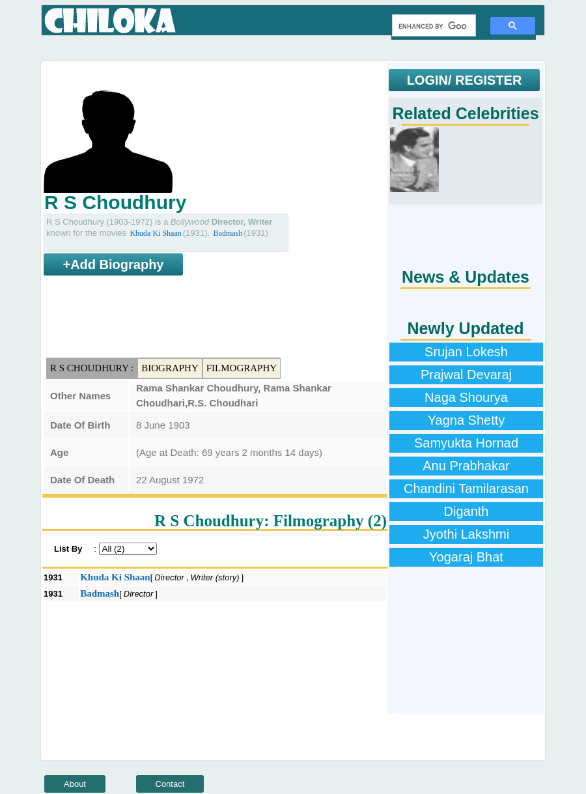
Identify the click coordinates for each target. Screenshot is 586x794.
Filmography (241, 368)
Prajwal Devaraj (466, 374)
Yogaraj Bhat (466, 557)
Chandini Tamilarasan (466, 488)
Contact (170, 784)
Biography (170, 368)
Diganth (466, 511)
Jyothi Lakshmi (466, 534)
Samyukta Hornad (466, 443)
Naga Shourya (466, 397)
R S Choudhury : (91, 368)
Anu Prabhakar (466, 466)
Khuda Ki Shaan (155, 233)
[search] (432, 26)
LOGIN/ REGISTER (464, 80)
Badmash (228, 233)
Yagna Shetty (466, 420)
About (75, 784)
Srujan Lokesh (466, 352)
